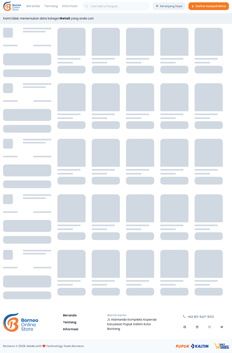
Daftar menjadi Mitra (209, 6)
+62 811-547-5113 (198, 317)
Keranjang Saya (169, 6)
